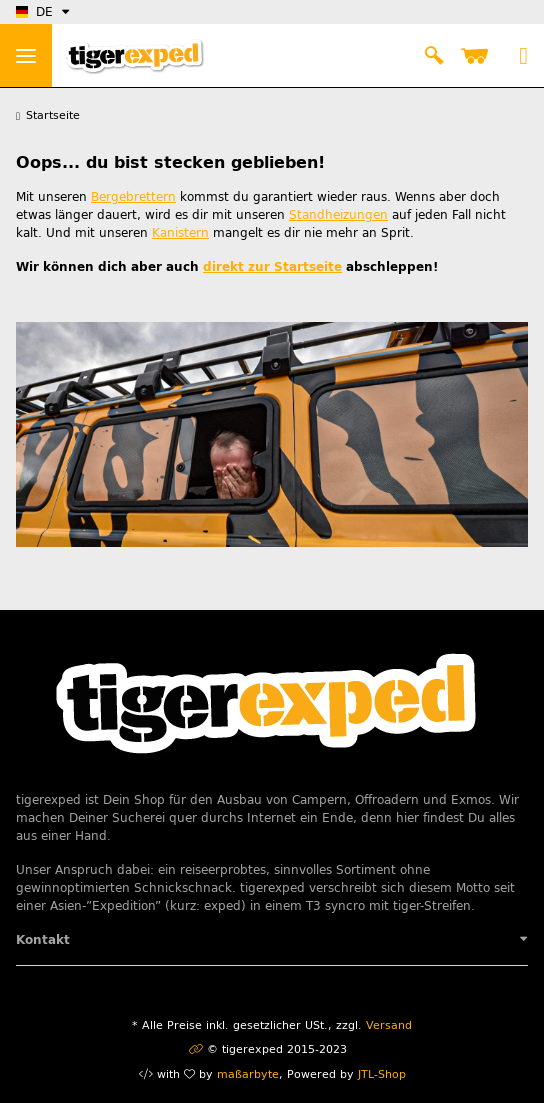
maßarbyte (248, 1074)
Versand (389, 1025)
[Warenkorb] (478, 56)
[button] (433, 56)
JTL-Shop (382, 1074)
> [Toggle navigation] (26, 56)
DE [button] (34, 12)
